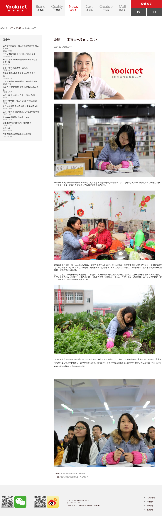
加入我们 (150, 506)
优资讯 (18, 28)
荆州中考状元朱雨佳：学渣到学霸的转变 (20, 101)
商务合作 (150, 502)
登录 (139, 12)
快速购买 (146, 3)
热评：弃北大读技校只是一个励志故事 (19, 95)
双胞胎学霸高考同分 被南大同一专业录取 (20, 81)
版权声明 (150, 510)
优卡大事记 (151, 498)
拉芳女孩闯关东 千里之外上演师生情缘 (19, 54)
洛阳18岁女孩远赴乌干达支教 (15, 68)
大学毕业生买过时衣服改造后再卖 (17, 134)
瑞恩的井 (6, 128)
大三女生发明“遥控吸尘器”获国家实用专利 (20, 106)
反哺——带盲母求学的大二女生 (16, 117)
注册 (154, 12)
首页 (11, 28)
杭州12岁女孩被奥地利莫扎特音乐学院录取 (21, 112)
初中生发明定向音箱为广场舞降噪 (17, 123)
